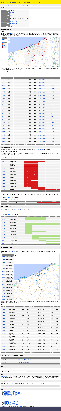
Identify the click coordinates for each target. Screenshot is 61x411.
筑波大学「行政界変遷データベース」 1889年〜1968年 (11, 392)
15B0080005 (3, 168)
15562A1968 (3, 161)
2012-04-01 (3, 126)
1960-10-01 (3, 89)
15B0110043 (3, 234)
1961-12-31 (3, 92)
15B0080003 (3, 165)
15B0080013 (3, 180)
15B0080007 (3, 171)
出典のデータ (11, 33)
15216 (11, 24)
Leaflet (52, 66)
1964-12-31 (3, 97)
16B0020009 (3, 346)
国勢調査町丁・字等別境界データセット (16, 21)
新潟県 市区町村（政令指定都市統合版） (22, 20)
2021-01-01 (3, 140)
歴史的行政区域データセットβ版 (13, 5)
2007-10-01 (3, 119)
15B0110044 (3, 237)
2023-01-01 (3, 143)
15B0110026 (3, 232)
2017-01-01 (3, 134)
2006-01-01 (3, 116)
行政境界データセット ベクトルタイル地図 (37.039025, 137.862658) (13, 73)
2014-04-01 (3, 129)
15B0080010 (3, 322)
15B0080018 (3, 343)
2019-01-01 (3, 137)
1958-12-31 (3, 86)
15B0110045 (3, 222)
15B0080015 (3, 183)
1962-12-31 (3, 94)
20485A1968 (3, 235)
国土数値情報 (4, 39)
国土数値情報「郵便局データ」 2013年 (9, 396)
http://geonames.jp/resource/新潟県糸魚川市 (23, 362)
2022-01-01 (3, 141)
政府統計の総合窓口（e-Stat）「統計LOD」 (9, 403)
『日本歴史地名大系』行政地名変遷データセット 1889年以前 (12, 393)
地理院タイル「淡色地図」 (56, 66)
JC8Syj (11, 26)
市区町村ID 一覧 (21, 5)
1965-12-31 (3, 100)
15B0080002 (3, 164)
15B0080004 (3, 167)
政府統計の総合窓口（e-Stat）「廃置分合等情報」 (10, 401)
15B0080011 (3, 177)
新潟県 (11, 15)
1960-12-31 (3, 91)
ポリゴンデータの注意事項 (39, 149)
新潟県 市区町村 (12, 20)
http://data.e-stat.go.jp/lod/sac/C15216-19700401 (24, 360)
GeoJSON (43, 79)
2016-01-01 (3, 132)
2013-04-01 (3, 128)
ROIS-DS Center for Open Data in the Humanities (34, 409)
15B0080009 (3, 174)
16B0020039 (3, 349)
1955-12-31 (3, 82)
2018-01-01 (3, 135)
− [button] (15, 256)
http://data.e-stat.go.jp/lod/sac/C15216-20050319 (24, 359)
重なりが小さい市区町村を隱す (12, 157)
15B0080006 (3, 170)
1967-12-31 (3, 103)
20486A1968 (3, 238)
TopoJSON (40, 79)
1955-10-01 (3, 80)
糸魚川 (11, 13)
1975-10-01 (3, 107)
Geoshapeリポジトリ (4, 5)
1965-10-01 (3, 98)
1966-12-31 (3, 101)
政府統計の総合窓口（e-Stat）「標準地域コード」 (10, 402)
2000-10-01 (3, 113)
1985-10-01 (3, 110)
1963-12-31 (3, 95)
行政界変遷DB (4, 40)
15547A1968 (3, 231)
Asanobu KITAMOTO (22, 409)
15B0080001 (3, 162)
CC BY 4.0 (13, 383)
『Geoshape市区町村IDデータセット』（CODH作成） (11, 404)
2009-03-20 (3, 120)
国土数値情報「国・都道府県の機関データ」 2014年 (11, 400)
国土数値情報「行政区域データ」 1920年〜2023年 (10, 391)
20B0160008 (3, 225)
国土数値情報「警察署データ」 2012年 (9, 397)
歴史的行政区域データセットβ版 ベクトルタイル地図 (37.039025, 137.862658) (15, 72)
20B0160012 (3, 229)
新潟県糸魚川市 (12, 12)
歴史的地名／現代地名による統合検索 (7, 368)
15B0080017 (3, 339)
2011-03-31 (3, 125)
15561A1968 (3, 342)
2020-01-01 (3, 138)
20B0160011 (3, 228)
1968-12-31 (3, 104)
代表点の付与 (13, 251)
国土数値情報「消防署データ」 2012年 (9, 399)
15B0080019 (3, 186)
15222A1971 (3, 243)
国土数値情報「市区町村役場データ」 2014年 (10, 394)
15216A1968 (3, 189)
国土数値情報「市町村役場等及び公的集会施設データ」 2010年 (12, 395)
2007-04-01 (3, 117)
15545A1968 (3, 240)
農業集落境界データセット (14, 23)
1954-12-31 (3, 79)
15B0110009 (3, 340)
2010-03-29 (3, 122)
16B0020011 (3, 337)
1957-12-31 (3, 85)
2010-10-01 (3, 123)
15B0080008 (3, 173)
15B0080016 (3, 330)
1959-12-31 (3, 88)
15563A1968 (3, 187)
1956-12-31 (3, 83)
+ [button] (15, 255)
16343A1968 (3, 351)
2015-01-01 (3, 131)
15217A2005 (3, 241)
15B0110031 (3, 348)
